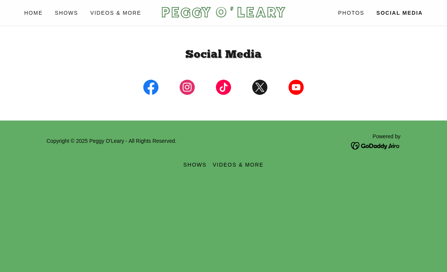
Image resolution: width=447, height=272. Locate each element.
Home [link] (33, 13)
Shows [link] (66, 13)
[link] (223, 15)
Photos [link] (351, 13)
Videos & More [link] (115, 13)
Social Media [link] (399, 13)
